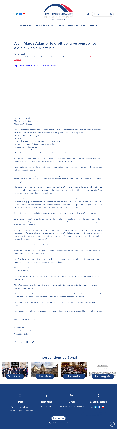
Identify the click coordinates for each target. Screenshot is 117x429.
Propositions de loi (21, 334)
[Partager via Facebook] (15, 342)
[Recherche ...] (98, 14)
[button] (26, 25)
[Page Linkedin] (17, 14)
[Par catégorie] (103, 376)
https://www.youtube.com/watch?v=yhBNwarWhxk (35, 65)
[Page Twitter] (13, 14)
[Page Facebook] (20, 14)
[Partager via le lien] (33, 342)
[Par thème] (45, 376)
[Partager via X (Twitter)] (21, 342)
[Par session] (74, 376)
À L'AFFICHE (19, 327)
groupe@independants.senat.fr (72, 406)
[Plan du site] (58, 418)
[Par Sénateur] (15, 376)
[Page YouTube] (24, 14)
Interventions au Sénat (22, 331)
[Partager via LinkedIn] (27, 342)
